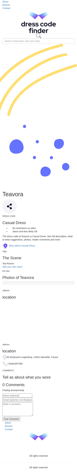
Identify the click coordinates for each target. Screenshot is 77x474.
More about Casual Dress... (19, 245)
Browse (6, 5)
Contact (6, 8)
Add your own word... (13, 266)
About (5, 1)
